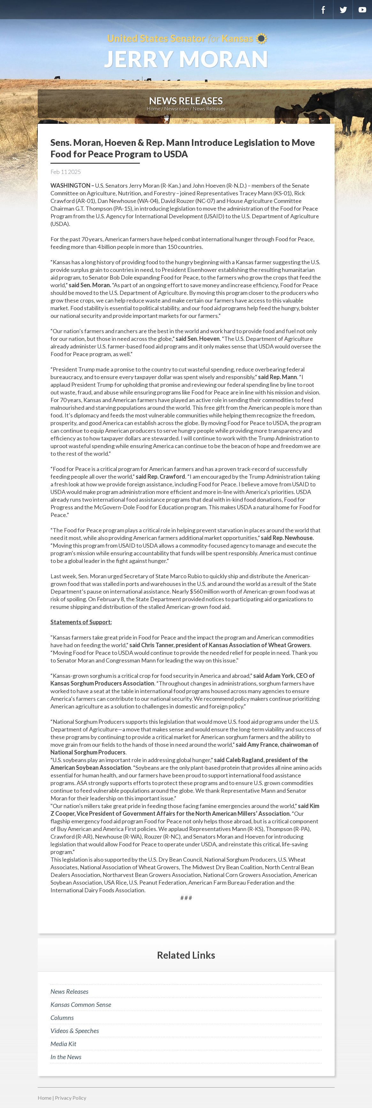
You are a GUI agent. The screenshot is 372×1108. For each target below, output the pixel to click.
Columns (62, 1017)
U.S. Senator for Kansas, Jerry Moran (186, 51)
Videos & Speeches (74, 1030)
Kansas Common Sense (80, 1004)
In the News (65, 1056)
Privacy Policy (70, 1098)
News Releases (209, 108)
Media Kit (63, 1043)
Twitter (343, 9)
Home (153, 108)
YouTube (362, 9)
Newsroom (176, 108)
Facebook (323, 9)
